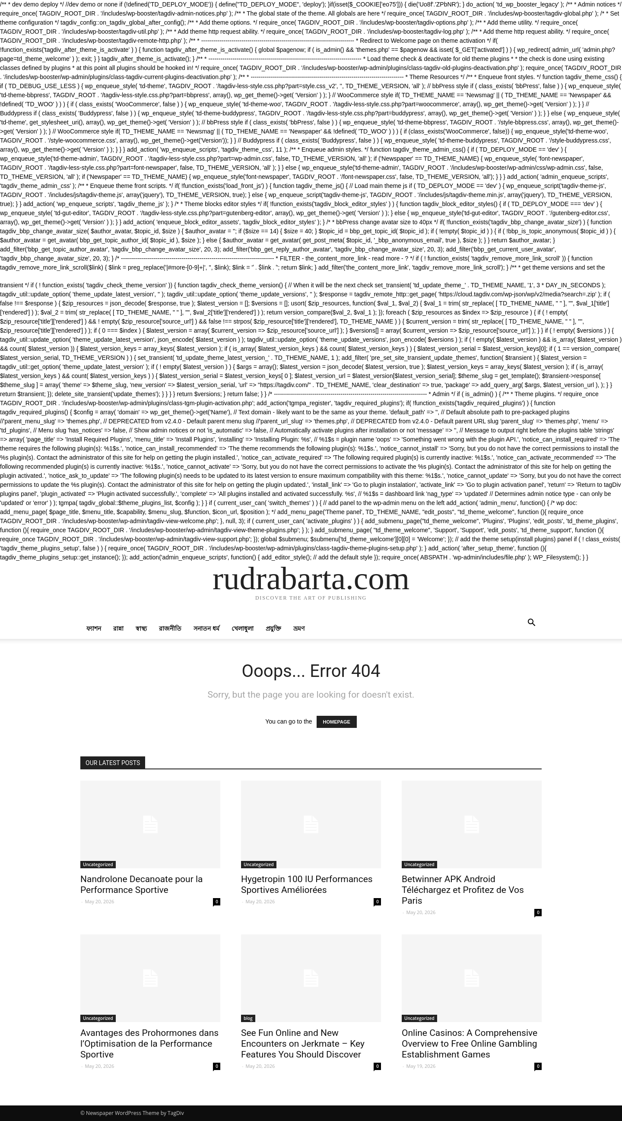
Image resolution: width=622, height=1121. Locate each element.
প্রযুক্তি (273, 628)
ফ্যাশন (93, 628)
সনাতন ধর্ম (206, 628)
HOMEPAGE (336, 721)
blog (248, 1018)
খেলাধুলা (243, 628)
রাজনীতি (170, 628)
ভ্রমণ (299, 628)
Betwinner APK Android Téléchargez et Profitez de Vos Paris (463, 890)
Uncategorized (98, 864)
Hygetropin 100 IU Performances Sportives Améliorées (307, 884)
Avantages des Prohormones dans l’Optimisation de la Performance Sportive (149, 1044)
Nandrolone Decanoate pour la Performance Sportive (141, 884)
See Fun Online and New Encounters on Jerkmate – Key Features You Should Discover (303, 1044)
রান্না (118, 628)
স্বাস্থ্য (141, 628)
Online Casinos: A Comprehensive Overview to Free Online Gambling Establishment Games (469, 1044)
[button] (531, 623)
